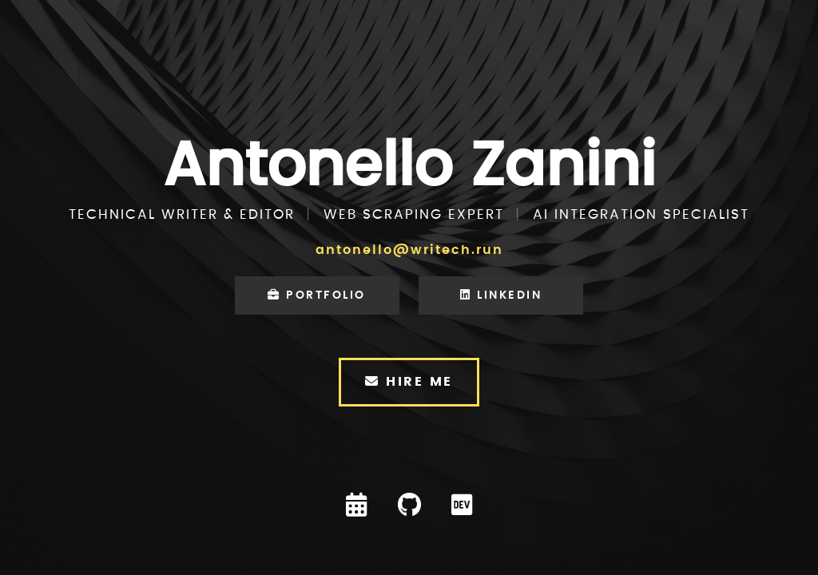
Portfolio (317, 295)
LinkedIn (501, 295)
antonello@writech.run (409, 250)
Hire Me (409, 381)
